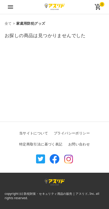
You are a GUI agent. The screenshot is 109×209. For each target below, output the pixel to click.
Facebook (55, 159)
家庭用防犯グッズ (30, 23)
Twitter (41, 159)
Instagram (69, 159)
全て (8, 23)
